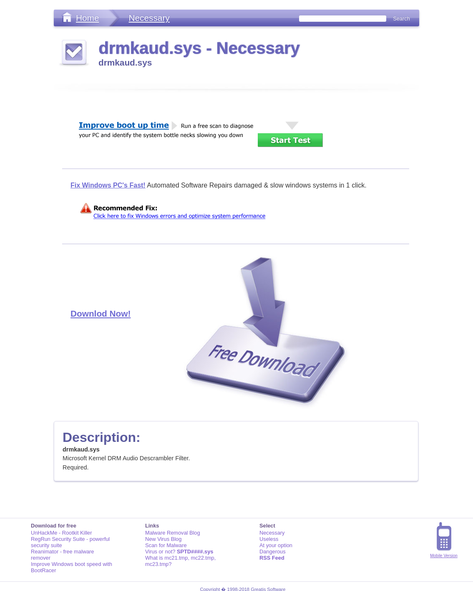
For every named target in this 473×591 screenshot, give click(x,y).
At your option (275, 545)
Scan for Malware (166, 545)
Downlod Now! (100, 313)
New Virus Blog (163, 539)
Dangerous (272, 551)
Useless (269, 539)
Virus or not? (179, 551)
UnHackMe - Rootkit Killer (61, 533)
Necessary (148, 18)
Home (87, 18)
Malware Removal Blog (172, 533)
